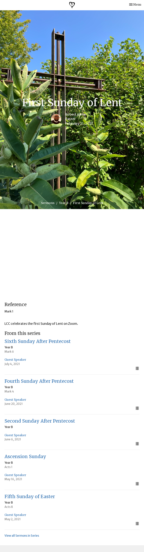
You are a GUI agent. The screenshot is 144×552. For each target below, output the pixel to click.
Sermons (48, 203)
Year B (63, 203)
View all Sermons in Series (21, 535)
